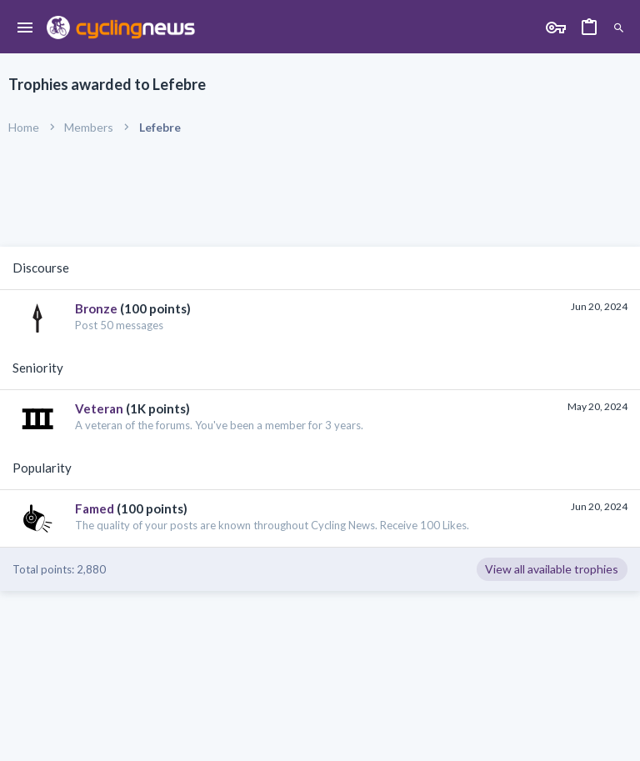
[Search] (619, 28)
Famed (94, 508)
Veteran (99, 408)
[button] (25, 28)
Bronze (96, 308)
